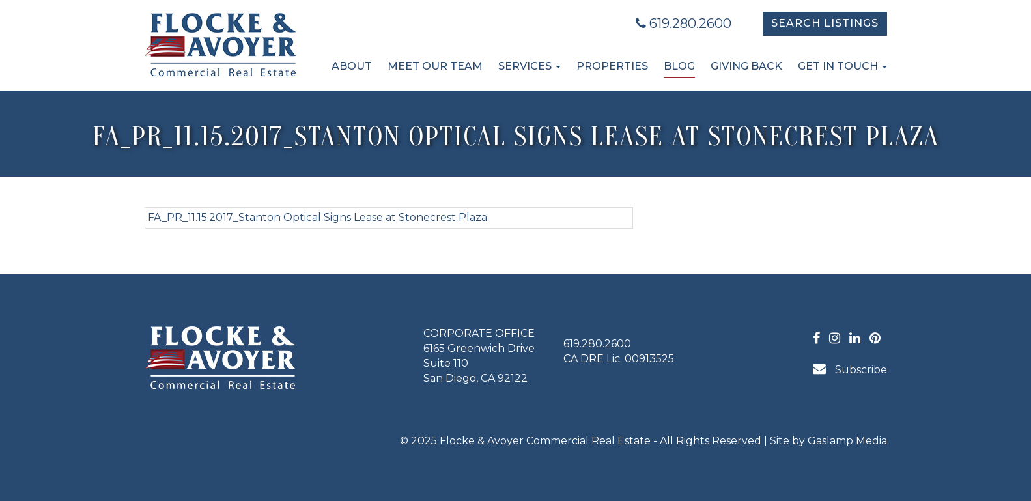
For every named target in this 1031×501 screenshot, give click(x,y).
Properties (612, 66)
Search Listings (825, 23)
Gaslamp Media (847, 441)
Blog (679, 66)
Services (529, 66)
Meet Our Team (435, 66)
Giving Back (746, 66)
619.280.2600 (683, 23)
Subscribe (850, 369)
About (352, 66)
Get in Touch (842, 66)
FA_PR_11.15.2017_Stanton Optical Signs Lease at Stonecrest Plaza (317, 217)
